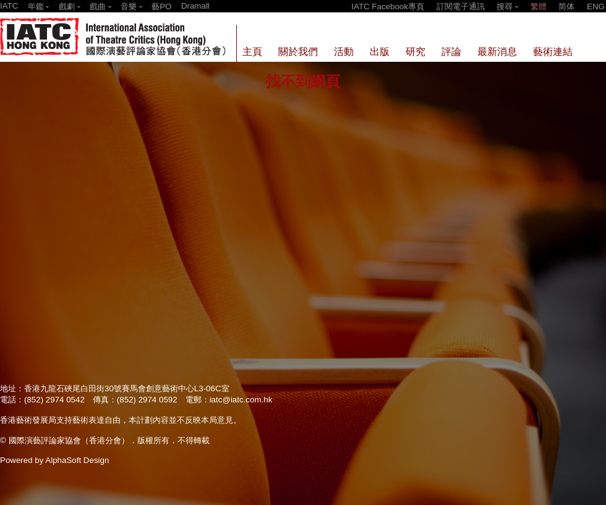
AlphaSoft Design (77, 460)
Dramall (195, 6)
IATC (9, 6)
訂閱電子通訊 (461, 6)
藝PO (161, 6)
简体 (566, 6)
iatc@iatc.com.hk (241, 399)
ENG (596, 6)
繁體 (539, 6)
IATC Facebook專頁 (387, 6)
